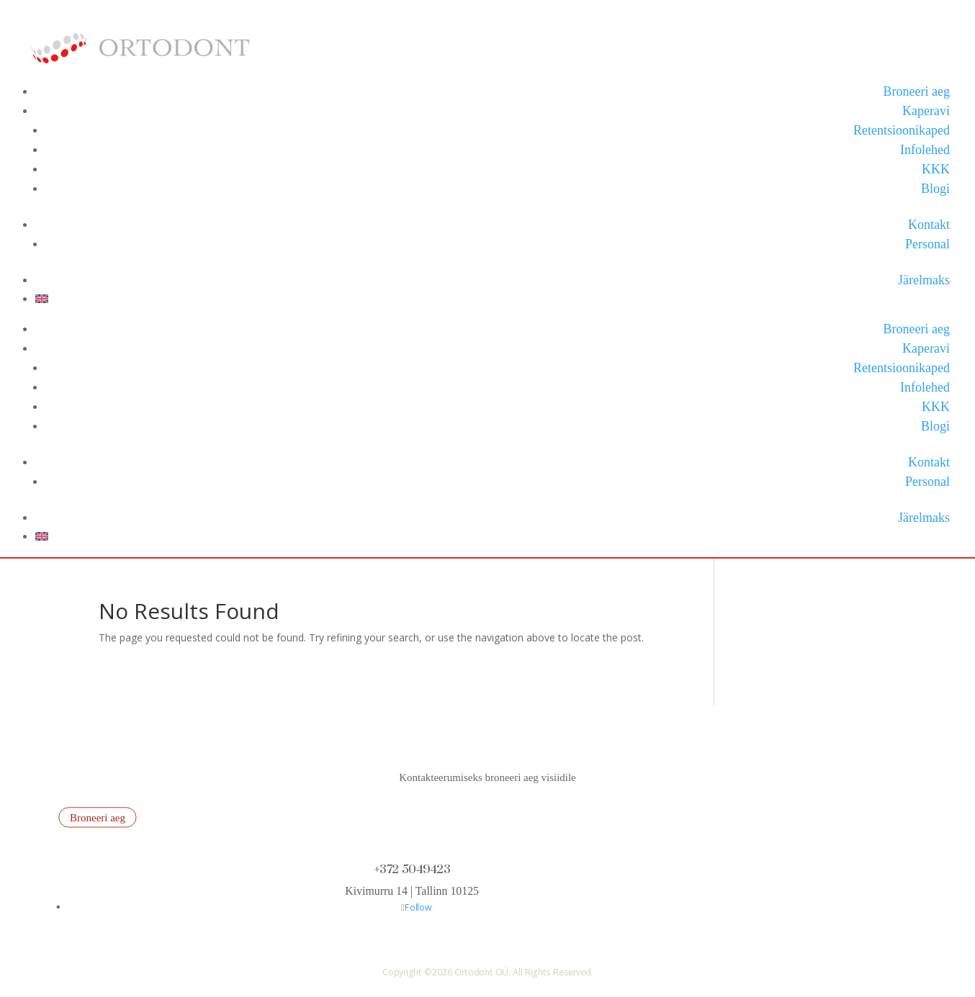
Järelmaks (924, 280)
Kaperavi (926, 111)
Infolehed (925, 150)
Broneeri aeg (917, 91)
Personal (927, 244)
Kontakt (929, 224)
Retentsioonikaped (901, 130)
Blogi (935, 188)
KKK (936, 169)
